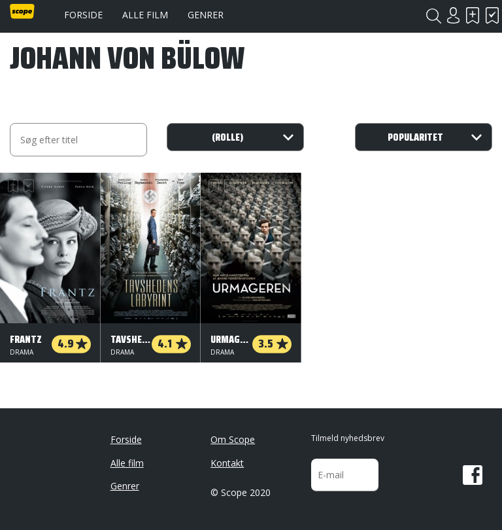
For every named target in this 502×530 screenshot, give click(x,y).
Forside (83, 15)
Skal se (472, 15)
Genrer (206, 15)
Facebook (472, 475)
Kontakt (227, 463)
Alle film (145, 15)
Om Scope (232, 439)
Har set (492, 15)
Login (453, 15)
